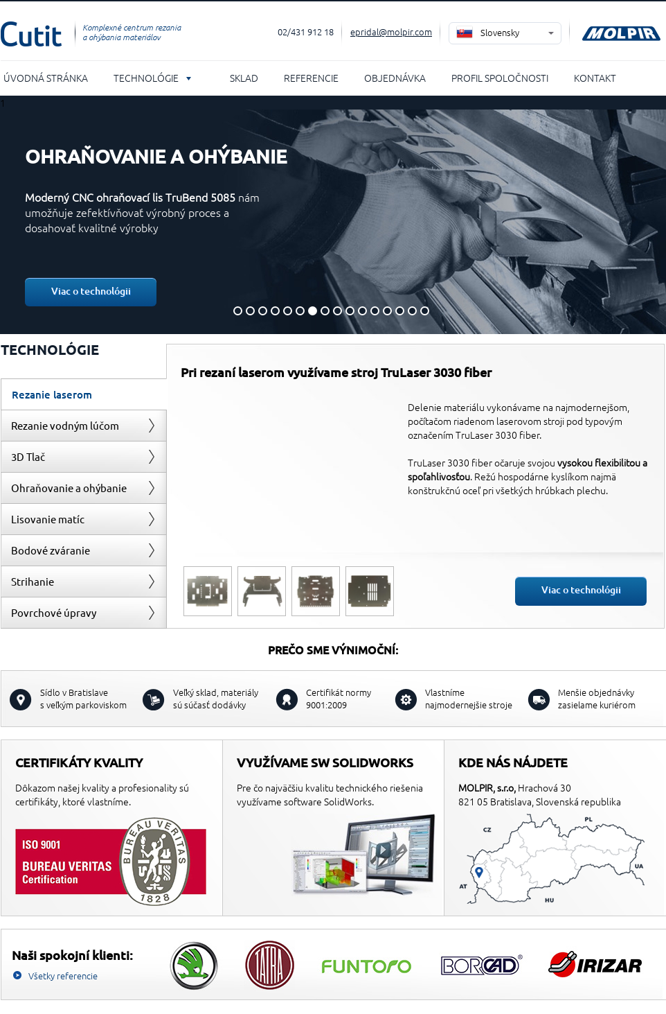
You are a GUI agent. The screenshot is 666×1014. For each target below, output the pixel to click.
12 (374, 310)
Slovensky (499, 32)
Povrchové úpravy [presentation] (53, 612)
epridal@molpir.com (391, 31)
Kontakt (595, 78)
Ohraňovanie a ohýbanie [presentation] (69, 487)
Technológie (146, 78)
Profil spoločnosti (499, 78)
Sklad (244, 78)
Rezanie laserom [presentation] (52, 394)
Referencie (311, 78)
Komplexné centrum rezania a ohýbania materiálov (131, 31)
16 (424, 310)
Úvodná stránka (45, 78)
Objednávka (395, 78)
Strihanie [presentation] (32, 581)
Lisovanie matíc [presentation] (47, 518)
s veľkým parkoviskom (83, 698)
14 (399, 310)
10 (349, 310)
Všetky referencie (63, 975)
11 (362, 310)
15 (412, 310)
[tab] (84, 394)
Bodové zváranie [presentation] (50, 550)
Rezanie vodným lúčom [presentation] (65, 425)
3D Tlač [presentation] (28, 456)
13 (387, 310)
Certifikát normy (338, 698)
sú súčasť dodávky (215, 698)
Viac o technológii (91, 290)
